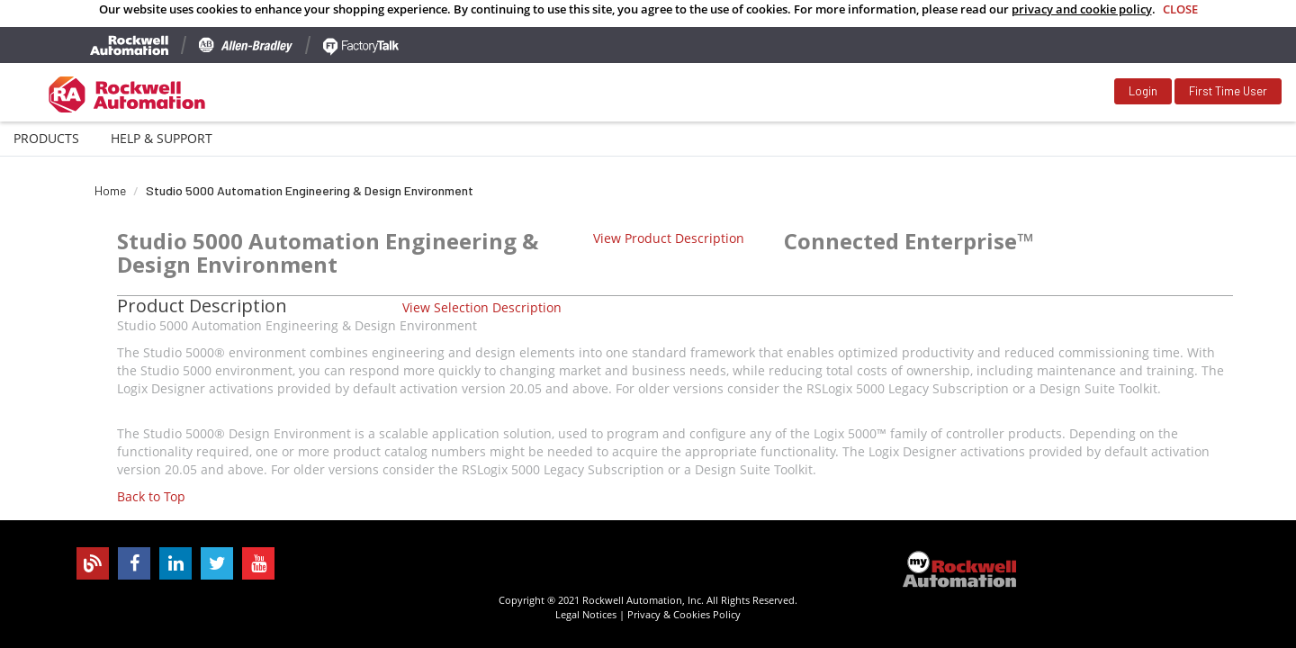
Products (46, 138)
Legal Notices (585, 614)
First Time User (1228, 91)
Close (1180, 9)
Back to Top (151, 496)
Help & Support (161, 138)
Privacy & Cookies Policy (684, 614)
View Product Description (668, 238)
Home (110, 190)
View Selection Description (482, 307)
